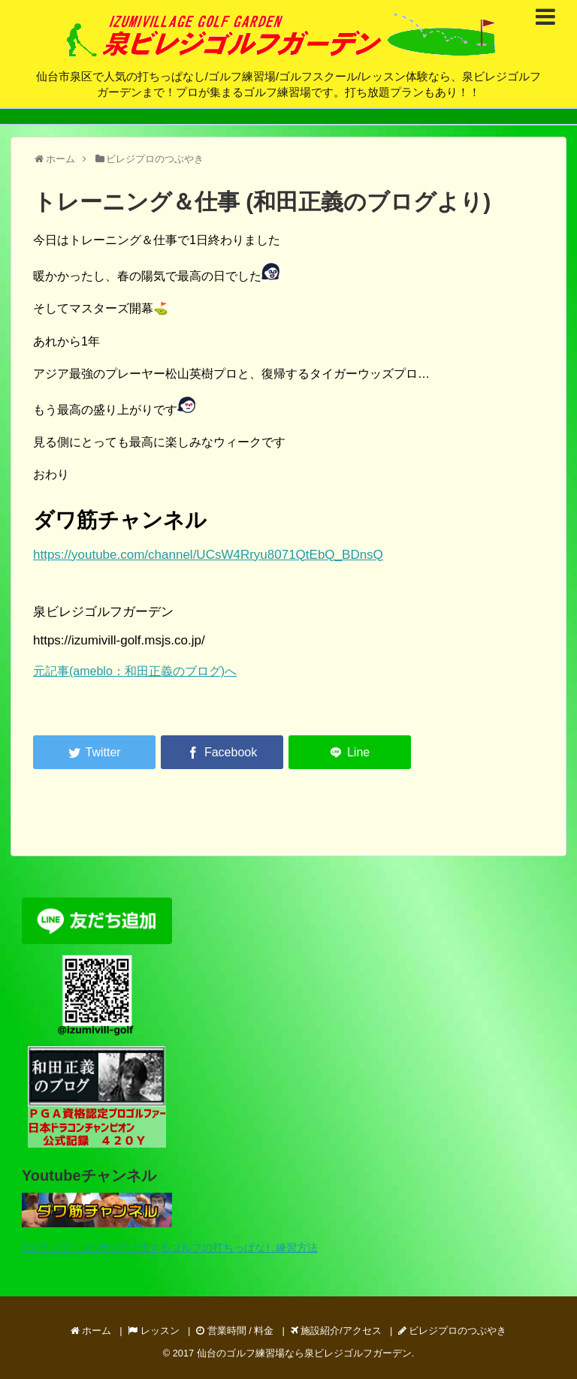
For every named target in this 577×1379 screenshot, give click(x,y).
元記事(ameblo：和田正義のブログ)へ (135, 671)
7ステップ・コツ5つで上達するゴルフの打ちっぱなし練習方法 (170, 1248)
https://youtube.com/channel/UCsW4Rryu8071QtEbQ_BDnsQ (208, 555)
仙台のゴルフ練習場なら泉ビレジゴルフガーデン (304, 1353)
